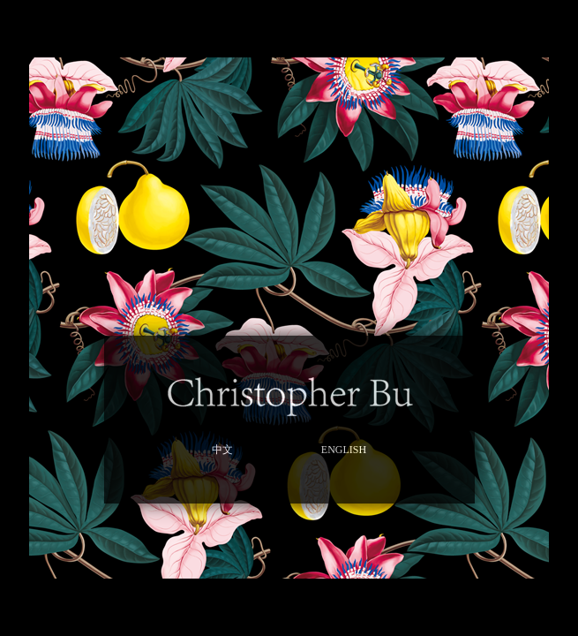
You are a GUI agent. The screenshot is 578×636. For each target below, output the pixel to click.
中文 (222, 449)
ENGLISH (343, 449)
